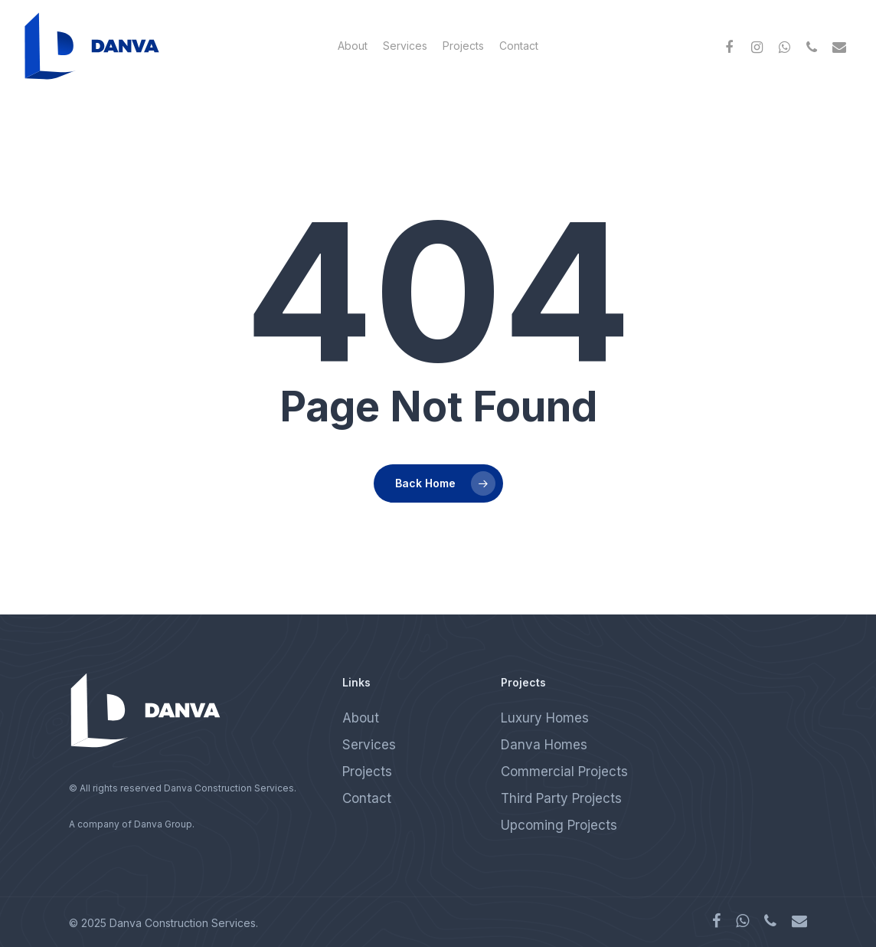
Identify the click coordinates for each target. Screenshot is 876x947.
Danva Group (163, 824)
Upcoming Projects (559, 825)
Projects (463, 45)
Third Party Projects (561, 798)
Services (405, 45)
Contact (518, 45)
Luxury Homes (545, 718)
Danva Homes (544, 744)
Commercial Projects (564, 771)
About (353, 45)
